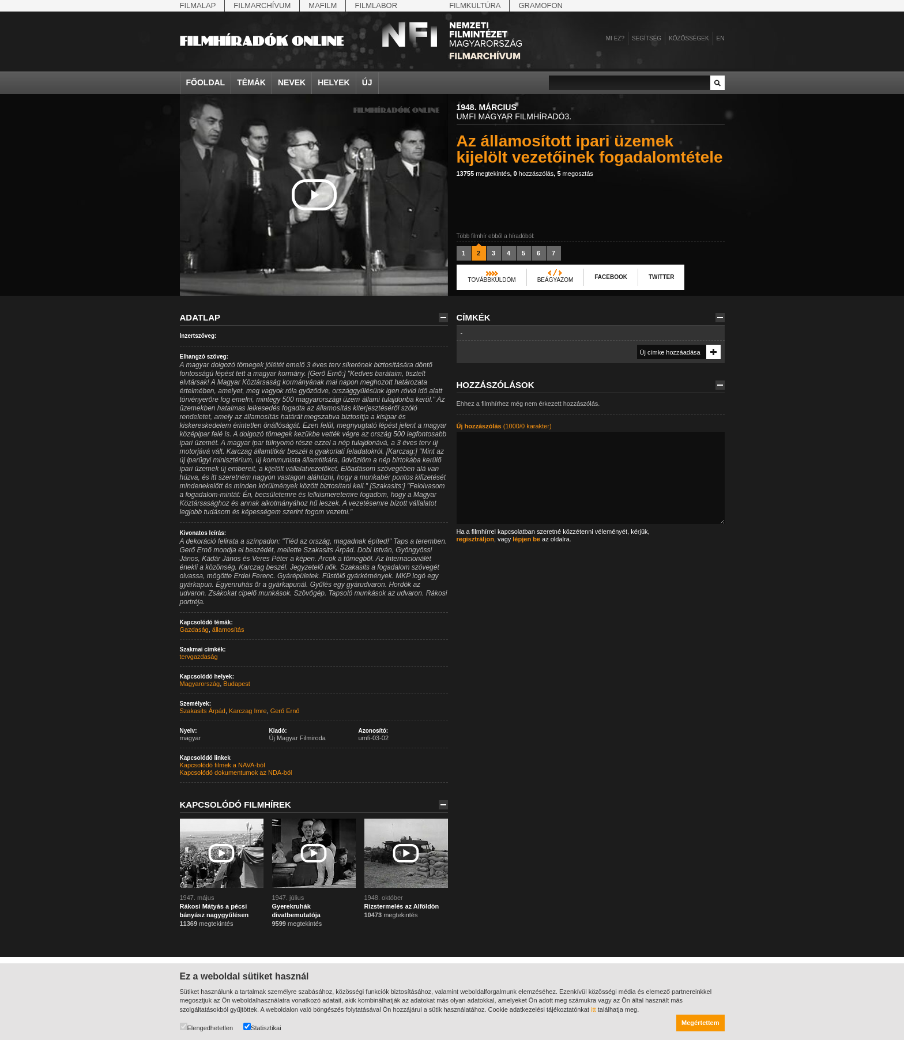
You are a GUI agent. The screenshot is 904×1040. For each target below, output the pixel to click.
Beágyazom (555, 280)
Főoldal (205, 82)
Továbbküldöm (492, 280)
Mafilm (322, 5)
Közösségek (689, 38)
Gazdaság (194, 629)
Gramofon (540, 5)
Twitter (661, 277)
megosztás (575, 173)
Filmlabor (376, 5)
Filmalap (198, 5)
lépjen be (526, 539)
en (721, 38)
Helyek (334, 82)
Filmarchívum (262, 5)
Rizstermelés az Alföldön (401, 906)
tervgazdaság (199, 656)
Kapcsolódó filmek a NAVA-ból (222, 765)
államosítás (228, 629)
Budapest (236, 683)
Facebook (610, 277)
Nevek (292, 82)
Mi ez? (615, 38)
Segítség (646, 38)
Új (367, 82)
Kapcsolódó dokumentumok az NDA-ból (236, 772)
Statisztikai (262, 1027)
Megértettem (700, 1022)
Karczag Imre (247, 710)
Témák (251, 82)
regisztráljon (475, 539)
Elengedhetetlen (206, 1027)
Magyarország (200, 683)
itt (593, 1009)
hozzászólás (534, 173)
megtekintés (483, 173)
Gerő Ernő (285, 710)
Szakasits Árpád (202, 710)
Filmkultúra (474, 5)
